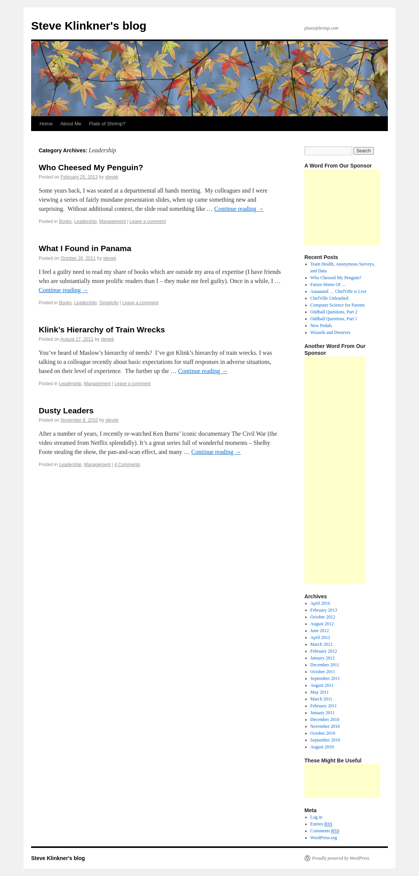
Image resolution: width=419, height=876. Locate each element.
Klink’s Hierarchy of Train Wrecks (102, 329)
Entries (321, 824)
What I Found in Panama (85, 248)
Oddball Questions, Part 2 (334, 312)
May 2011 (319, 692)
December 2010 (324, 719)
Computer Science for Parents (337, 305)
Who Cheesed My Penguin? (91, 167)
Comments (324, 831)
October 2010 (323, 733)
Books (65, 221)
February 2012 (323, 651)
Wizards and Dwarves (330, 332)
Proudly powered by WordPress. (341, 858)
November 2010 (325, 726)
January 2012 (322, 658)
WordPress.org (323, 837)
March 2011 (321, 699)
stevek (111, 177)
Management (112, 221)
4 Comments (127, 464)
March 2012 (321, 644)
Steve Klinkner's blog (88, 25)
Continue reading (239, 209)
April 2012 (320, 637)
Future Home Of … (328, 284)
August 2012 (322, 623)
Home (46, 123)
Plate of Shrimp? (107, 123)
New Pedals (321, 325)
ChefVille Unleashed (329, 298)
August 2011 (322, 685)
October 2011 (322, 671)
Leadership (85, 221)
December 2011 (324, 664)
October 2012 (323, 617)
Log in (316, 817)
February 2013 (323, 610)
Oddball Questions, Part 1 (334, 318)
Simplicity (108, 302)
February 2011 (323, 705)
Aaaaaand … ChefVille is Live (338, 291)
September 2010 (325, 740)
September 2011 (325, 678)
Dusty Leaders (66, 410)
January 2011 (322, 712)
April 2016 (320, 603)
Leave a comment (147, 221)
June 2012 (319, 630)
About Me (71, 123)
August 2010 (322, 747)
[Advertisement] (342, 207)
